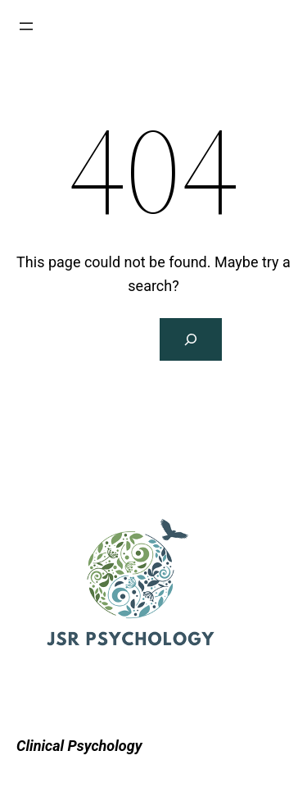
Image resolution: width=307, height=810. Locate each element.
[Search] (191, 339)
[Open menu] (26, 26)
